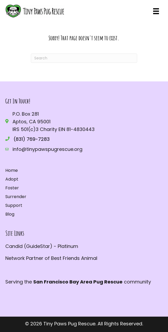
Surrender (15, 197)
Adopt (11, 179)
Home (11, 170)
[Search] (84, 58)
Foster (12, 188)
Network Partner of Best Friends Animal (51, 258)
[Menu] (156, 11)
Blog (9, 214)
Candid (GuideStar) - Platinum (41, 246)
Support (13, 205)
